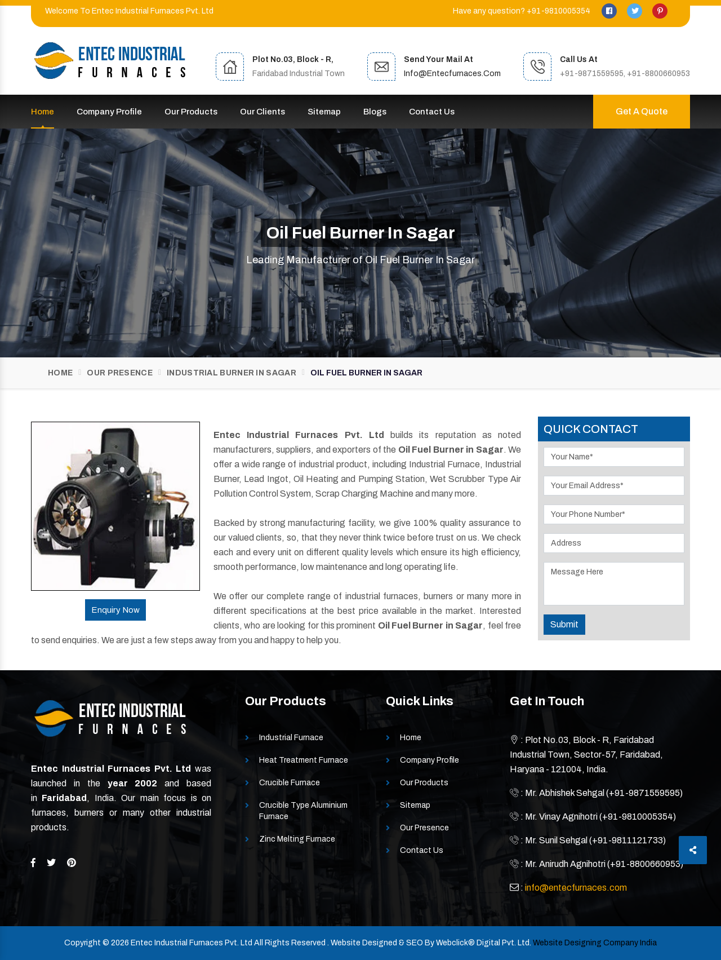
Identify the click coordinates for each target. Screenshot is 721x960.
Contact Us (432, 111)
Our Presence (120, 373)
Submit (564, 624)
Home (42, 111)
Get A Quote (641, 111)
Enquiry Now (115, 609)
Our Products (190, 111)
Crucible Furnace (289, 782)
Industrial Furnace (291, 737)
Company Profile (109, 111)
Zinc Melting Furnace (297, 839)
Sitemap (324, 111)
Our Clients (262, 111)
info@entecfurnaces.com (452, 73)
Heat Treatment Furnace (303, 760)
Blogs (374, 111)
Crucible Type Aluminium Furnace (303, 811)
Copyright (82, 943)
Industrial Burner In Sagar (231, 373)
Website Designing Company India (595, 943)
